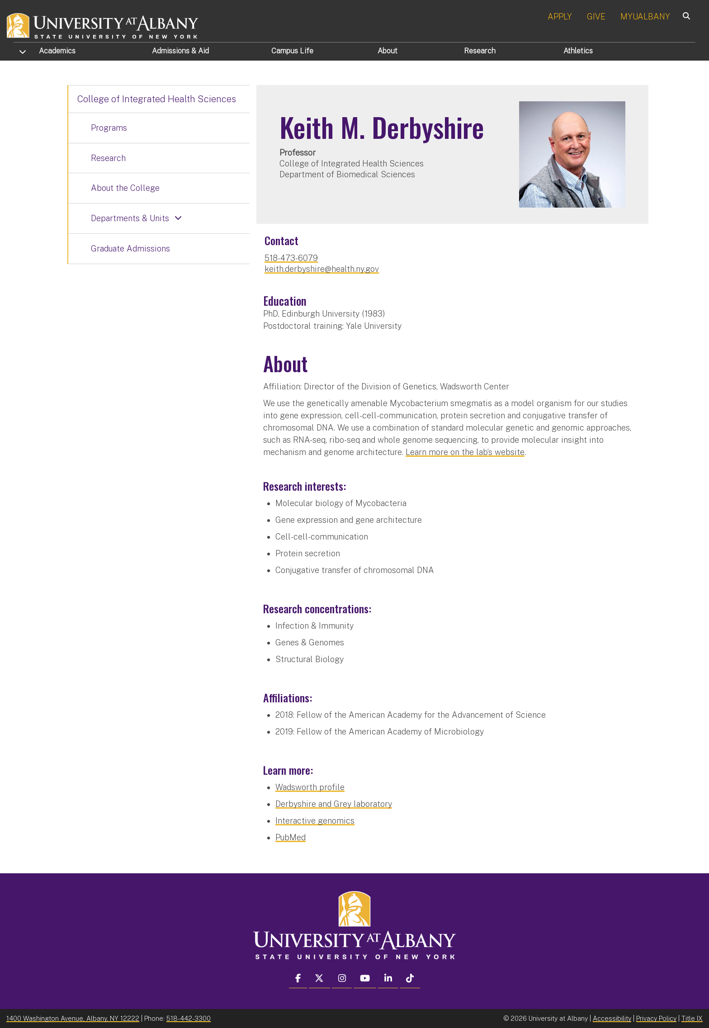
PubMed (290, 837)
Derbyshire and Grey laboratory (333, 804)
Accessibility (612, 1018)
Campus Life (292, 51)
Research (480, 51)
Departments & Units (130, 218)
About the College (125, 188)
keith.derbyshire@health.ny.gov (322, 269)
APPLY (560, 16)
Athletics (578, 51)
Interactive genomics (314, 820)
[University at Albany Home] (103, 24)
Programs (109, 128)
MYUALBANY (645, 16)
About (387, 51)
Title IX (692, 1018)
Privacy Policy (656, 1018)
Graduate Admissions (130, 248)
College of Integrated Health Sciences (156, 99)
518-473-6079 (291, 258)
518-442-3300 (188, 1018)
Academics (57, 51)
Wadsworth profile (310, 787)
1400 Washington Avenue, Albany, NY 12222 (72, 1018)
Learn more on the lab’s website (465, 452)
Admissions (180, 51)
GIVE (596, 16)
